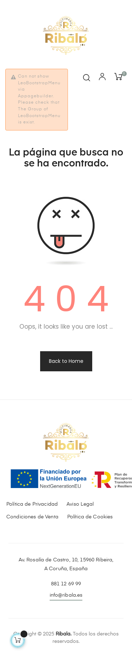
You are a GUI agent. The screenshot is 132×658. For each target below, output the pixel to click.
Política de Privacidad (32, 504)
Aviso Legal (80, 504)
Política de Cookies (90, 516)
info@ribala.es (66, 595)
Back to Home (66, 361)
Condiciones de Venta (32, 516)
